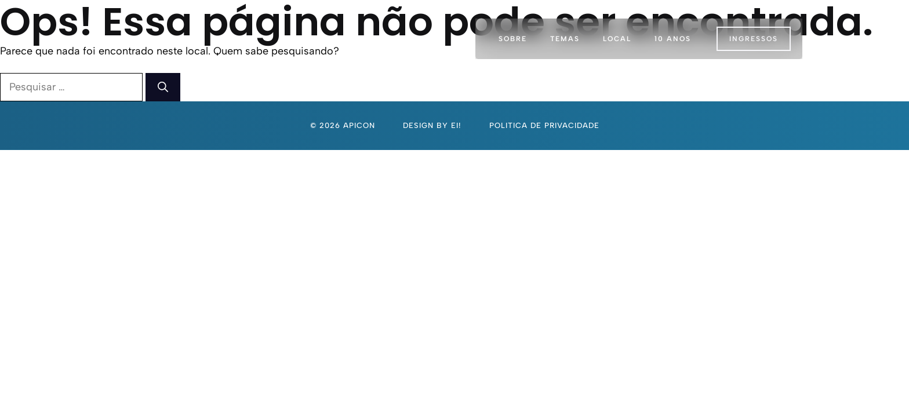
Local (617, 39)
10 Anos (673, 39)
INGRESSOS (753, 39)
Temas (565, 39)
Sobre (513, 39)
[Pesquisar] (163, 87)
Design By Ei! (432, 125)
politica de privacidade (544, 125)
